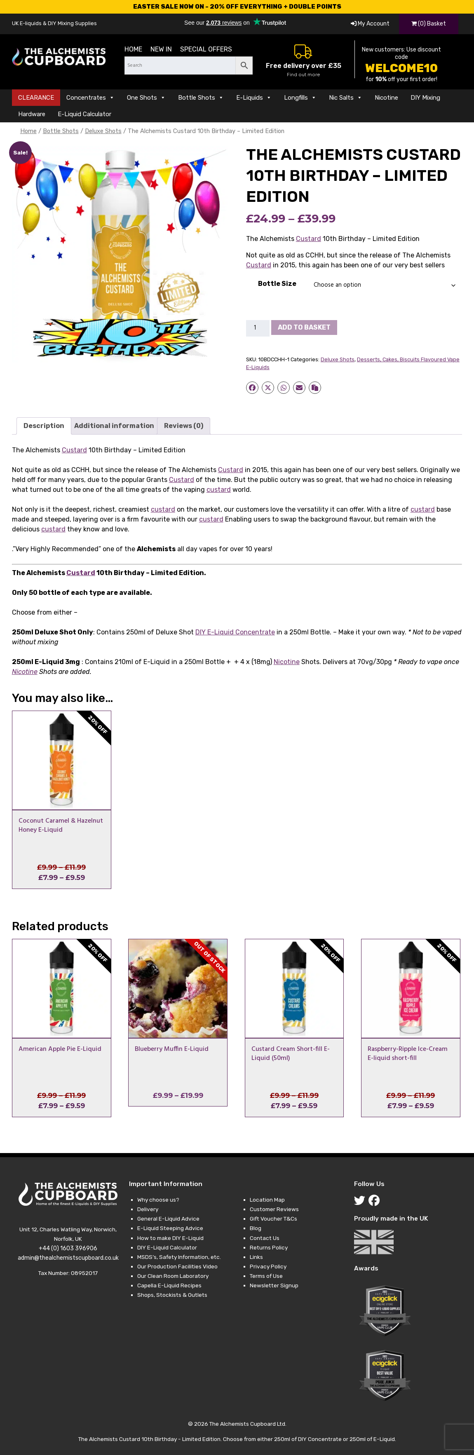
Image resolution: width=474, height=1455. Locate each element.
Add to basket (304, 327)
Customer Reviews (274, 1209)
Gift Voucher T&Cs (273, 1218)
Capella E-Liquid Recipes (169, 1285)
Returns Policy (269, 1247)
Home (133, 49)
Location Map (267, 1199)
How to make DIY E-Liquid (170, 1238)
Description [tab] (43, 426)
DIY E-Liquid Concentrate (235, 632)
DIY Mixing (425, 97)
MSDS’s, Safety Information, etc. (179, 1257)
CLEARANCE (36, 97)
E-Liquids (254, 97)
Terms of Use (266, 1276)
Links (256, 1257)
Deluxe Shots (103, 131)
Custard (308, 239)
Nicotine (386, 97)
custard (218, 490)
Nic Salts (345, 97)
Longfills (300, 97)
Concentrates (90, 97)
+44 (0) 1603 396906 (68, 1248)
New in (161, 49)
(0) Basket (428, 23)
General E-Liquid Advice (168, 1218)
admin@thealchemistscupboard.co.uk (68, 1257)
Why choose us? (158, 1199)
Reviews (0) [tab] (183, 426)
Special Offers (206, 49)
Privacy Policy (268, 1266)
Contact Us (264, 1238)
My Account (370, 23)
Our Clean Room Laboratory (173, 1276)
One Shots (146, 97)
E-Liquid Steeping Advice (170, 1228)
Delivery (147, 1209)
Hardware (31, 114)
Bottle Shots (201, 97)
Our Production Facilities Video (177, 1266)
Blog (255, 1228)
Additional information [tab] (114, 426)
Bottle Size (277, 284)
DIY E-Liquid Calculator (167, 1247)
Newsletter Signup (274, 1285)
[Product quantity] (258, 328)
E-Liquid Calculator (84, 114)
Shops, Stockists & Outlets (172, 1294)
